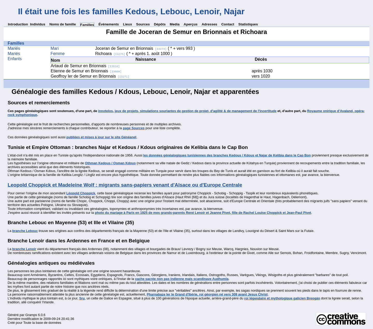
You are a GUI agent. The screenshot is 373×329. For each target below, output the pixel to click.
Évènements (108, 24)
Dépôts (160, 24)
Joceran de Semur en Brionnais (131, 48)
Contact (227, 24)
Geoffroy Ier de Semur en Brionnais (90, 76)
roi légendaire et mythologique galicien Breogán (282, 298)
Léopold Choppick (80, 193)
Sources (143, 24)
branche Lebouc (25, 231)
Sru (82, 298)
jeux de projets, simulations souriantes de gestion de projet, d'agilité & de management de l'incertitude (196, 111)
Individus (37, 24)
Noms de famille (62, 24)
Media (175, 24)
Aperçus (190, 24)
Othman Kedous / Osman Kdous (110, 163)
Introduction (18, 24)
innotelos (105, 111)
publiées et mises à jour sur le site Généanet (101, 137)
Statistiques (248, 24)
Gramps (31, 315)
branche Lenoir (24, 249)
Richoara (110, 53)
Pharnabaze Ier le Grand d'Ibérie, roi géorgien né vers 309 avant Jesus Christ (207, 294)
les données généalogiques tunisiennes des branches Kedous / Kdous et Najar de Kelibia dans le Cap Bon (227, 155)
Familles (87, 25)
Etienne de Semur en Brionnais (86, 71)
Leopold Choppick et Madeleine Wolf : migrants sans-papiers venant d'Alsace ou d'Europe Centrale (125, 185)
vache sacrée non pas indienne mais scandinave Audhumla (181, 279)
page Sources (134, 128)
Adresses (209, 24)
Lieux (127, 24)
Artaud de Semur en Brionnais (85, 66)
